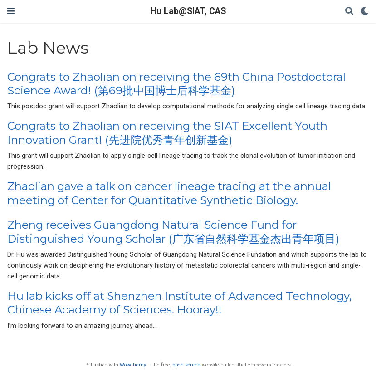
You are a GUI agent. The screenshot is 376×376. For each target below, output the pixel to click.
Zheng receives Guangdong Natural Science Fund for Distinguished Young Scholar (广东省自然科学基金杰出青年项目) (173, 231)
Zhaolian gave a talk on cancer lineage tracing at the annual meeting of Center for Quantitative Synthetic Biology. (169, 193)
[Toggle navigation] (11, 11)
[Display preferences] (365, 11)
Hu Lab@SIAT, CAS (188, 11)
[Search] (349, 11)
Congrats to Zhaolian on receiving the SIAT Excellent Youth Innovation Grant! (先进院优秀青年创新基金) (167, 132)
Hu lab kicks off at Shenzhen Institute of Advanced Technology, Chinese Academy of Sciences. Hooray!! (179, 302)
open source (186, 365)
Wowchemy (133, 365)
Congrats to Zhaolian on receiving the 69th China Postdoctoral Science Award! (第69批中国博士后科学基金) (176, 83)
